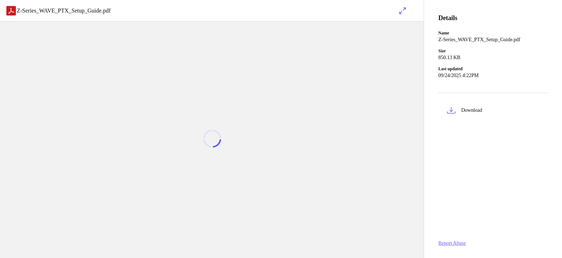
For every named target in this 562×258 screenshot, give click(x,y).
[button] (493, 111)
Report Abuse (452, 243)
